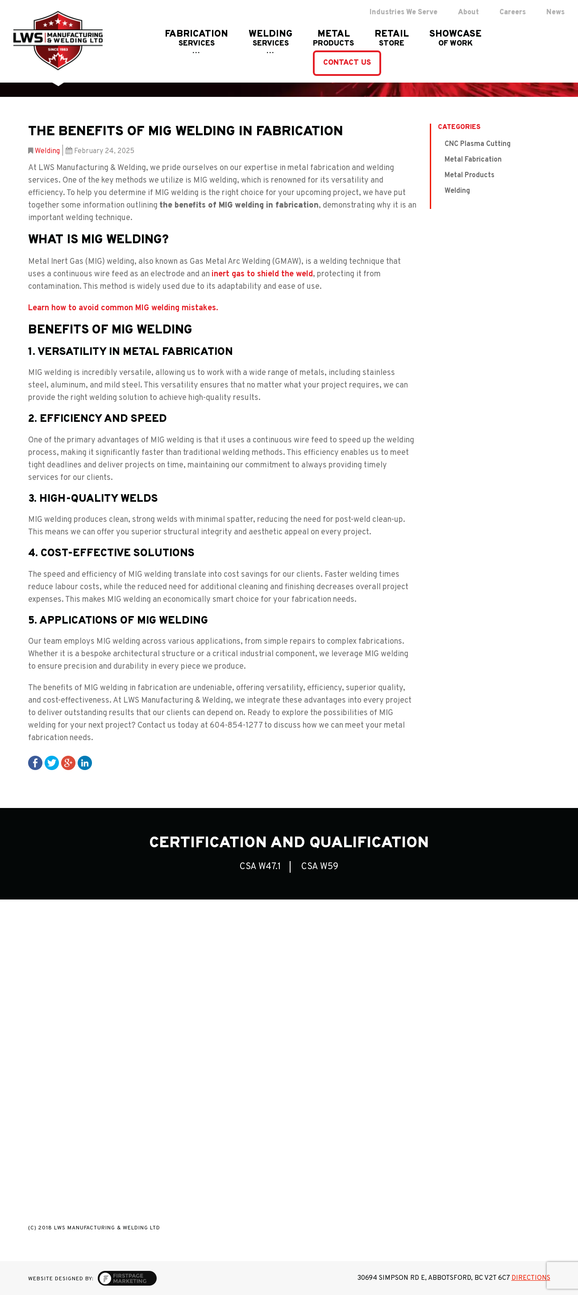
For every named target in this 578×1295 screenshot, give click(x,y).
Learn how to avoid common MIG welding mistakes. (123, 308)
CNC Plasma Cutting (478, 144)
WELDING (270, 39)
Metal (333, 39)
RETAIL (391, 39)
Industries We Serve (403, 12)
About (468, 12)
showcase (455, 39)
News (555, 12)
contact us (347, 63)
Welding (47, 151)
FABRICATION (196, 39)
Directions (530, 1278)
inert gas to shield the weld (262, 274)
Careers (512, 12)
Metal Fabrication (473, 159)
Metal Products (470, 175)
